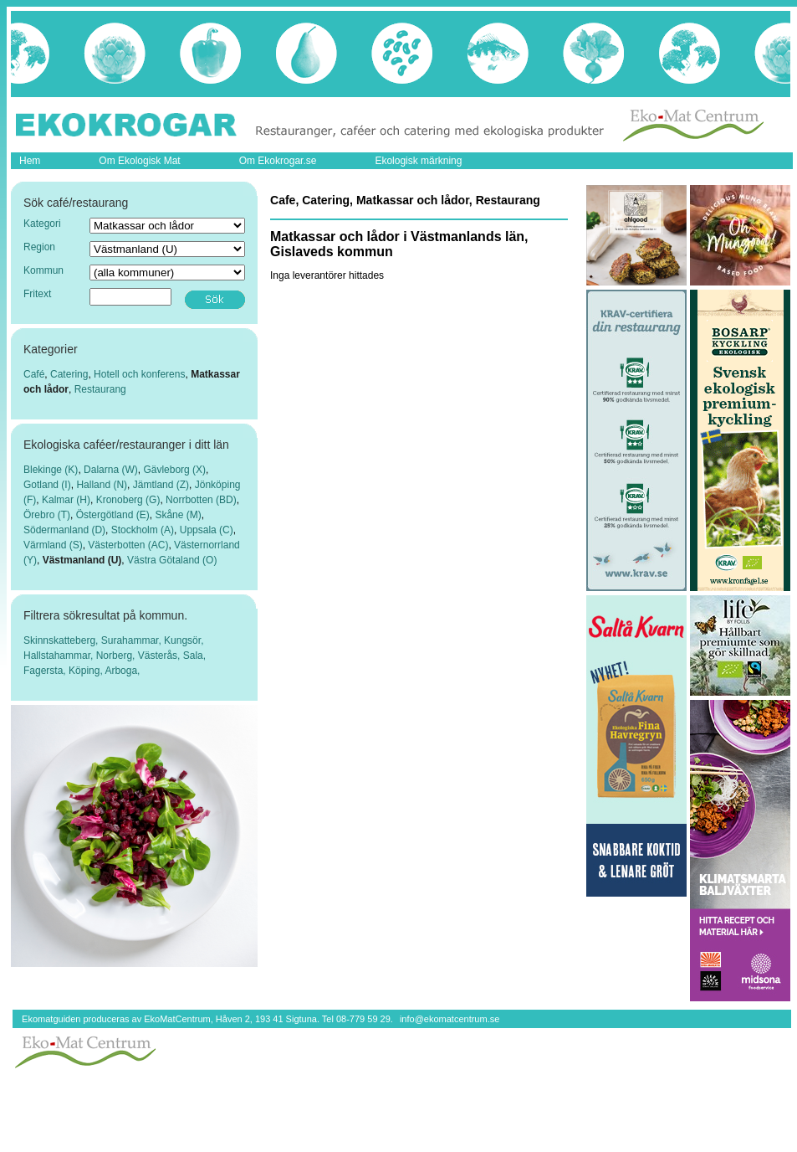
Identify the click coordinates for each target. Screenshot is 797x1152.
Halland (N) (101, 485)
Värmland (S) (53, 545)
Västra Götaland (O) (172, 560)
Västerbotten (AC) (128, 545)
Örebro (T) (46, 515)
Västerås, (160, 655)
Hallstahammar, (59, 655)
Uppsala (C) (206, 530)
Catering (69, 374)
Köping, (87, 670)
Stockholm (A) (142, 530)
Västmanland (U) (82, 560)
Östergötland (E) (113, 515)
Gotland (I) (47, 485)
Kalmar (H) (66, 500)
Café (33, 374)
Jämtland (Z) (161, 485)
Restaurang (100, 389)
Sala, (194, 655)
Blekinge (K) (50, 470)
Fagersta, (46, 670)
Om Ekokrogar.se (278, 161)
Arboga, (122, 670)
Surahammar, (132, 640)
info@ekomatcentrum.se (449, 1019)
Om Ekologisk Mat (139, 161)
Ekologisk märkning (418, 161)
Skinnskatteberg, (62, 640)
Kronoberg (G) (128, 500)
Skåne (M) (178, 515)
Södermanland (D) (64, 530)
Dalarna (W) (111, 470)
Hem (29, 161)
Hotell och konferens (139, 374)
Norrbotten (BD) (201, 500)
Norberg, (117, 655)
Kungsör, (183, 640)
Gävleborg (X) (174, 470)
